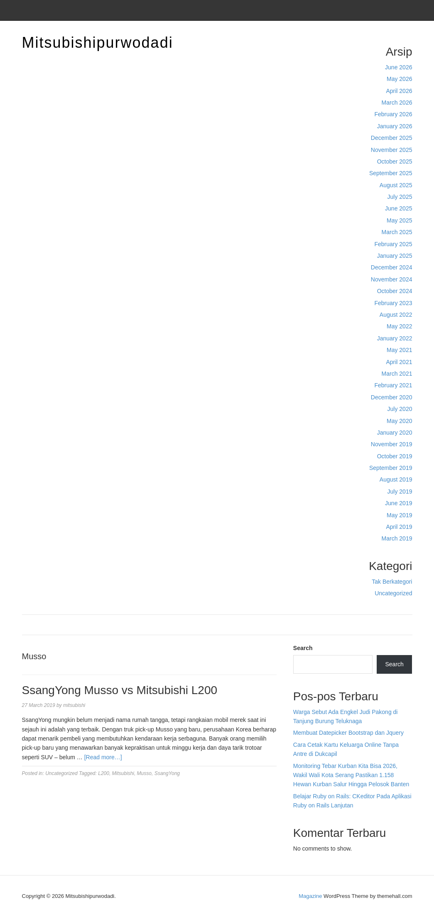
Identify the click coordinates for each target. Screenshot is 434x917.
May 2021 (399, 350)
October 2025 (394, 161)
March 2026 (397, 102)
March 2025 (397, 232)
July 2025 (399, 196)
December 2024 (391, 267)
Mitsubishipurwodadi (97, 42)
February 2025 (393, 244)
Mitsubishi (123, 773)
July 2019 (399, 491)
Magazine (310, 896)
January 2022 (394, 338)
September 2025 (390, 173)
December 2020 (391, 397)
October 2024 (394, 291)
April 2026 (399, 91)
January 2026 (394, 126)
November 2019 (391, 444)
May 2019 (399, 515)
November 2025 (391, 150)
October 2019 (394, 456)
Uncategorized (393, 593)
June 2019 (398, 503)
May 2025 (399, 220)
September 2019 (390, 468)
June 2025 (398, 208)
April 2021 (399, 362)
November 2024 (391, 279)
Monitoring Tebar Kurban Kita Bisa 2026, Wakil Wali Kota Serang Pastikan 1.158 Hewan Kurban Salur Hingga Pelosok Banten (351, 775)
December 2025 (391, 137)
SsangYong (167, 773)
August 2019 (396, 479)
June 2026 (398, 67)
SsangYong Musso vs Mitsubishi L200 (120, 690)
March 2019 (397, 538)
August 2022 (396, 314)
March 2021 (397, 373)
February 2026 (393, 114)
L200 (103, 773)
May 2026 (399, 79)
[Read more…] (103, 757)
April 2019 (399, 526)
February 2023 (393, 303)
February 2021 (393, 385)
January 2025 (394, 255)
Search (303, 648)
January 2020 (394, 432)
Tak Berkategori (392, 581)
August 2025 (396, 185)
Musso (144, 773)
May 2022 (399, 326)
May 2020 (399, 421)
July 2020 (399, 409)
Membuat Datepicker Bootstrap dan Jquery (348, 732)
